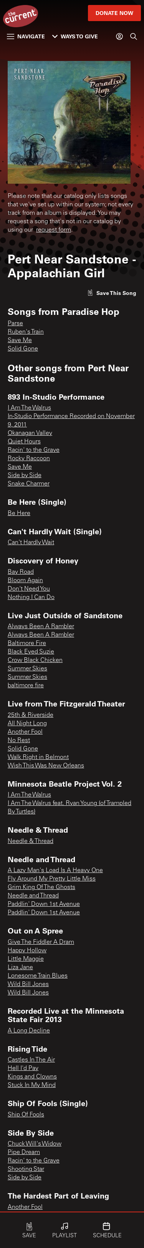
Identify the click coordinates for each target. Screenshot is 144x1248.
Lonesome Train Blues (38, 976)
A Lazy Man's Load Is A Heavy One (55, 871)
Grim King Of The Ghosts (41, 887)
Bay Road (21, 572)
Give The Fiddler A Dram (41, 942)
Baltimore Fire (27, 643)
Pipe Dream (24, 1152)
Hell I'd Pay (23, 1068)
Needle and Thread (33, 896)
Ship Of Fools (26, 1115)
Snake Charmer (29, 484)
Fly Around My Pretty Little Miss (52, 879)
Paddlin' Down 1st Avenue (44, 904)
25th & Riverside (30, 715)
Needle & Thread (30, 841)
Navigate (26, 36)
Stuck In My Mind (32, 1085)
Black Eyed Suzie (31, 652)
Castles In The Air (31, 1060)
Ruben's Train (26, 332)
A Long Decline (29, 1031)
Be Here (19, 513)
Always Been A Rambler (41, 627)
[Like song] (111, 293)
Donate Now (114, 12)
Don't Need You (29, 589)
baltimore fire (26, 686)
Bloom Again (25, 581)
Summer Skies (27, 669)
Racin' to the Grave (34, 450)
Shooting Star (26, 1169)
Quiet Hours (24, 442)
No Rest (19, 741)
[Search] (133, 36)
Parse (15, 324)
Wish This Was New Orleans (46, 766)
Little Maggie (26, 959)
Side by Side (24, 476)
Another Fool (25, 732)
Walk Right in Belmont (38, 757)
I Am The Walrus (29, 408)
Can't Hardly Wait (31, 543)
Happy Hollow (27, 951)
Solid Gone (23, 349)
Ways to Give (75, 36)
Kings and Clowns (32, 1077)
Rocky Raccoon (29, 459)
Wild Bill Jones (28, 984)
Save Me (20, 341)
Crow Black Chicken (35, 660)
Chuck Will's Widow (34, 1144)
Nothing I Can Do (31, 597)
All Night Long (27, 724)
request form (53, 230)
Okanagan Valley (30, 433)
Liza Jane (20, 968)
